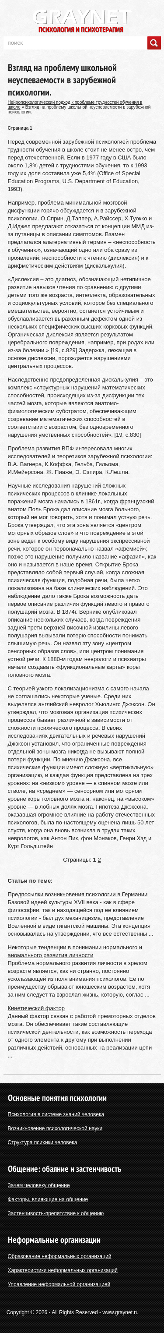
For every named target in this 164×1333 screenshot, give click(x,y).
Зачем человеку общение (39, 1185)
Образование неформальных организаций (60, 1256)
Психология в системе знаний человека (56, 1114)
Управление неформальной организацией (59, 1284)
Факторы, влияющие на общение (48, 1199)
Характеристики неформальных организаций (63, 1270)
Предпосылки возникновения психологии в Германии (78, 894)
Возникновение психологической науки (55, 1128)
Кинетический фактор (36, 1008)
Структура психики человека (42, 1142)
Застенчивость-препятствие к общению (56, 1213)
